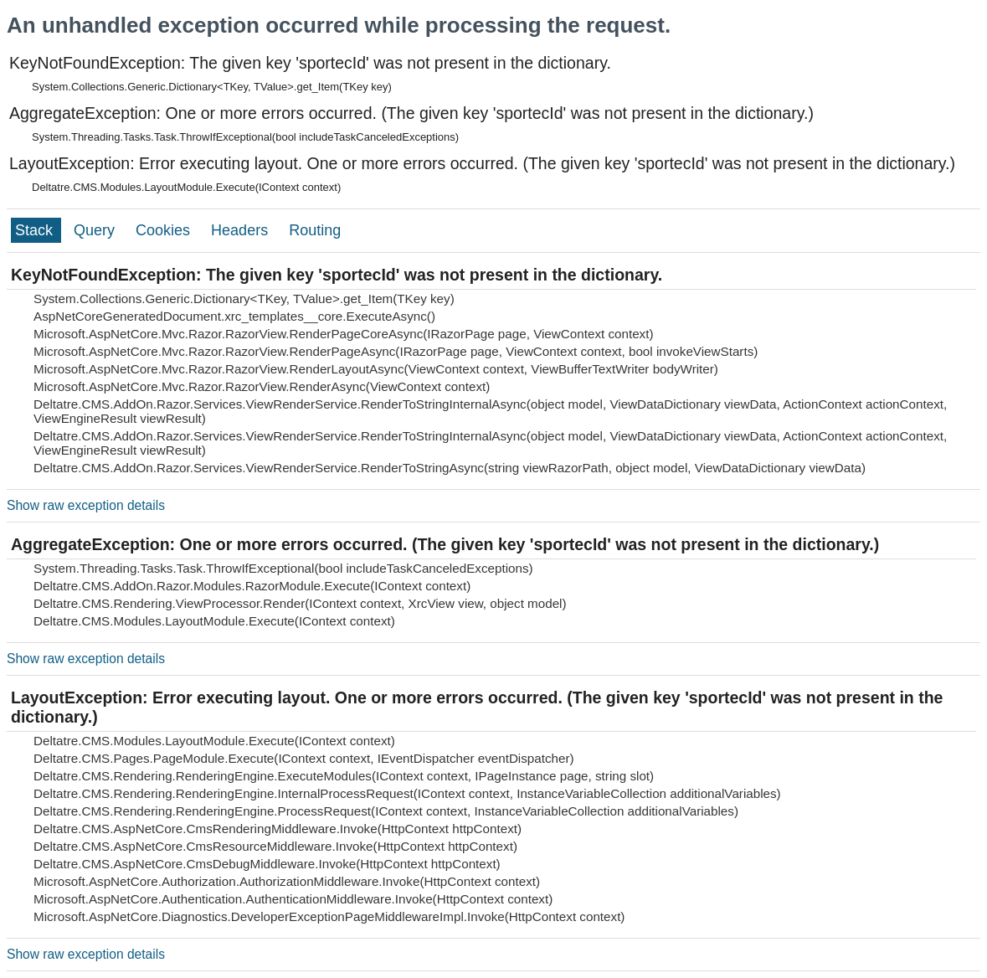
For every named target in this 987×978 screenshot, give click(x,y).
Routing (315, 230)
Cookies (165, 230)
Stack (36, 230)
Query (96, 230)
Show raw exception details (86, 505)
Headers (241, 230)
